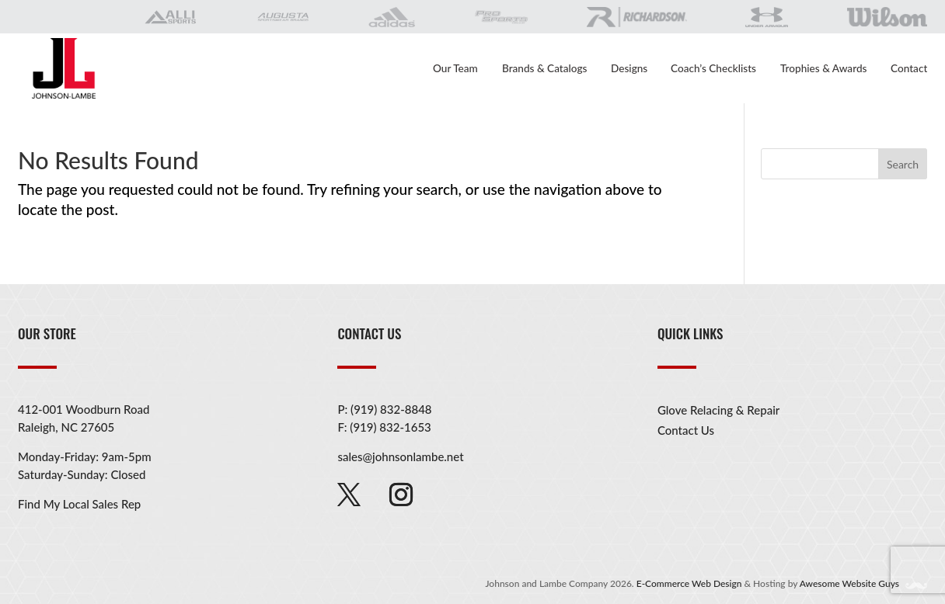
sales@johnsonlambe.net (400, 456)
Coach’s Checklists (713, 69)
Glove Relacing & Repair (718, 410)
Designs (629, 69)
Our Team (455, 69)
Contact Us (685, 430)
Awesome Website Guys (862, 583)
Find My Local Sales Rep (79, 504)
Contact (909, 69)
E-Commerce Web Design (689, 583)
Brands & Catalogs (545, 69)
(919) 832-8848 (390, 409)
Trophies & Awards (823, 69)
